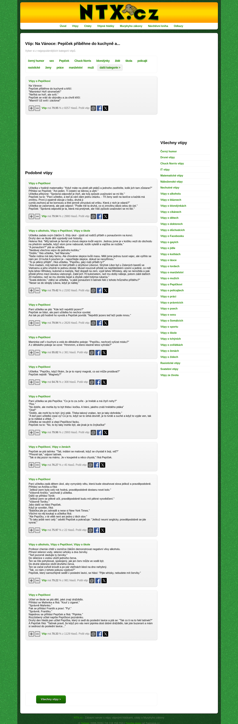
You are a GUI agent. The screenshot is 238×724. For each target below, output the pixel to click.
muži (91, 67)
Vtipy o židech (169, 357)
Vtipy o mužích (169, 278)
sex (51, 60)
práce (60, 67)
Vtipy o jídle (167, 248)
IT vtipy (165, 169)
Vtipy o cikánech (170, 211)
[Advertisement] (91, 141)
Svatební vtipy (169, 369)
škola (128, 60)
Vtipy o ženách (61, 446)
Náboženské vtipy (171, 181)
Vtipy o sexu (168, 314)
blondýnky (103, 60)
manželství (75, 67)
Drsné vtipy (167, 157)
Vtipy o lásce (168, 260)
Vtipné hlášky (105, 26)
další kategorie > (110, 67)
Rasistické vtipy (170, 363)
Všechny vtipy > (51, 699)
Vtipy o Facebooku (172, 236)
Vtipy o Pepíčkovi (39, 81)
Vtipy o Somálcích (171, 320)
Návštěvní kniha (158, 26)
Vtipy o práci (168, 296)
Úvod (63, 26)
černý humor (36, 60)
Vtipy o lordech (170, 266)
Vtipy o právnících (171, 302)
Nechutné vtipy (169, 187)
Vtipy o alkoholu (39, 230)
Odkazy (178, 26)
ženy (48, 67)
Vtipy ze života (169, 375)
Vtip (44, 108)
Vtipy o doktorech (171, 224)
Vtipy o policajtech (172, 290)
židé (117, 60)
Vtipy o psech (169, 308)
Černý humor (168, 151)
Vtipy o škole (82, 230)
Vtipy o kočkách (170, 254)
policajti (142, 60)
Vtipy (75, 26)
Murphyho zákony (131, 26)
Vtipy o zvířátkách (171, 344)
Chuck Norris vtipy (172, 163)
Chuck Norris (82, 60)
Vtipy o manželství (172, 272)
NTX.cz (78, 717)
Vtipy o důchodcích (172, 230)
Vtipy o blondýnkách (173, 205)
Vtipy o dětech (169, 217)
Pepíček (64, 60)
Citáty (87, 26)
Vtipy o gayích (169, 242)
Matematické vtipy (171, 175)
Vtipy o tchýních (170, 338)
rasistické (34, 67)
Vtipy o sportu (169, 326)
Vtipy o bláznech (170, 199)
